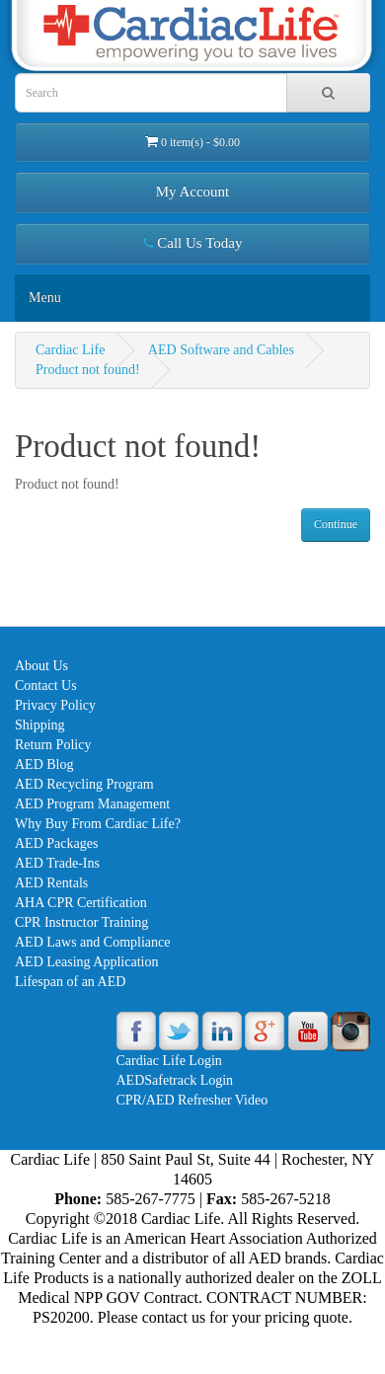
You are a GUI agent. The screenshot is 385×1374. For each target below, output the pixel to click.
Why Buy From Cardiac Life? (98, 823)
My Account (193, 191)
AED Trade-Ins (57, 863)
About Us (41, 665)
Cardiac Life (70, 350)
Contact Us (46, 685)
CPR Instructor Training (81, 922)
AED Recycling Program (84, 784)
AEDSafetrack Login (175, 1080)
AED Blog (44, 764)
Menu (45, 297)
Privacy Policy (55, 705)
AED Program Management (92, 804)
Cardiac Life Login (169, 1060)
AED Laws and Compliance (92, 942)
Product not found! (88, 369)
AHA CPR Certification (81, 902)
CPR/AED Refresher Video (192, 1100)
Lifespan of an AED (70, 981)
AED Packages (56, 843)
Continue (335, 524)
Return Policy (53, 744)
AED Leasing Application (86, 961)
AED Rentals (51, 883)
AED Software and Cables (221, 350)
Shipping (40, 725)
